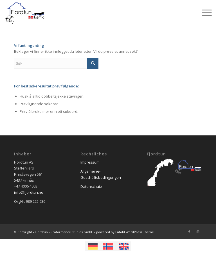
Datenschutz (91, 186)
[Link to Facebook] (189, 232)
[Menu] (204, 12)
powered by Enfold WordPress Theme (125, 232)
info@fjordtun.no (28, 192)
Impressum (90, 162)
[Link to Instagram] (198, 232)
